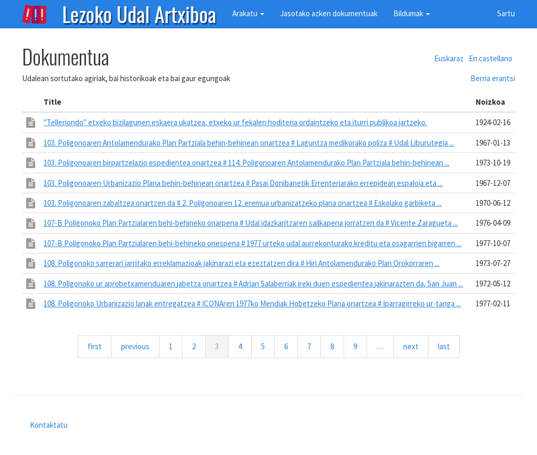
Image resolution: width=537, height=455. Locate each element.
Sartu (506, 13)
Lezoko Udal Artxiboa (139, 13)
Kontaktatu (49, 425)
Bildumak (411, 13)
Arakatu (248, 13)
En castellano (490, 58)
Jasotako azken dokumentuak (329, 13)
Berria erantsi (492, 78)
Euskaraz (449, 58)
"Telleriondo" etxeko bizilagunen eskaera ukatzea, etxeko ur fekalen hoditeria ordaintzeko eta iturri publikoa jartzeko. (235, 122)
